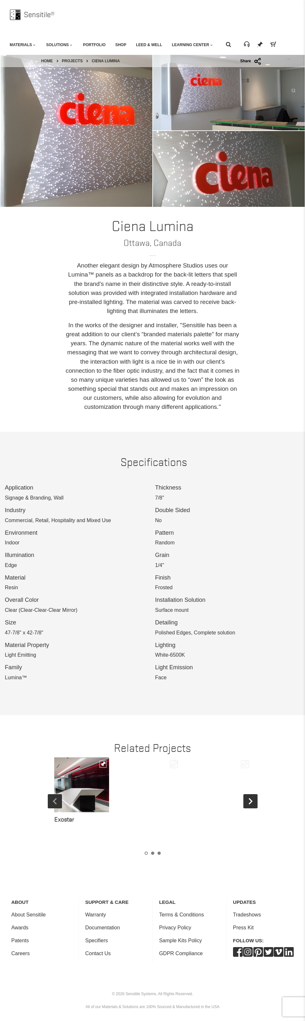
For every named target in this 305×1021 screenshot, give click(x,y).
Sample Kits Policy (180, 940)
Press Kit (243, 927)
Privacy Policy (175, 927)
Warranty (95, 914)
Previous (55, 801)
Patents (20, 940)
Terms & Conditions (181, 914)
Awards (19, 927)
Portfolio (94, 45)
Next (250, 801)
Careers (20, 953)
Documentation (102, 927)
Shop (120, 45)
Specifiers (96, 940)
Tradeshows (247, 914)
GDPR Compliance (181, 953)
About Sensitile (28, 914)
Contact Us (98, 953)
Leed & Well (149, 45)
